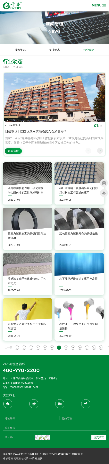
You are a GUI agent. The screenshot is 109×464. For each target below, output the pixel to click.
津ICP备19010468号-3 (61, 453)
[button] (100, 151)
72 (94, 347)
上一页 (7, 347)
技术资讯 (20, 49)
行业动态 (88, 49)
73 (101, 347)
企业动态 (54, 49)
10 (80, 347)
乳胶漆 (76, 453)
